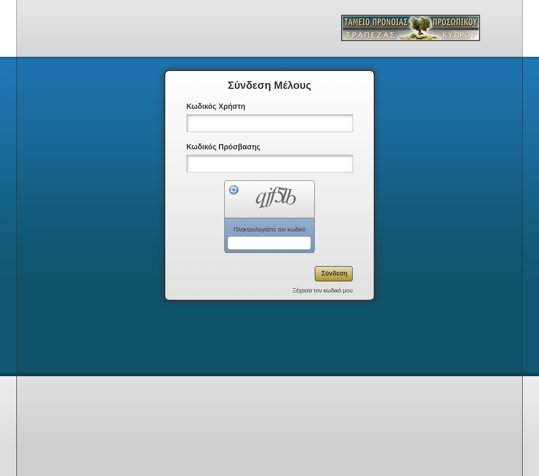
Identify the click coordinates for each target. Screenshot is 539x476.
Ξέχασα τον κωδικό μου (323, 290)
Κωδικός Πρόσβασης (223, 147)
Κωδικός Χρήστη (215, 106)
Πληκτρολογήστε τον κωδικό (270, 229)
